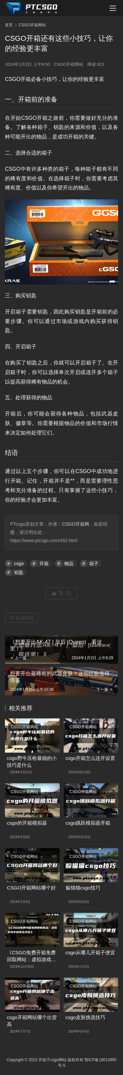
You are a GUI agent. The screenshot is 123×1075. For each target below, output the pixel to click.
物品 (68, 563)
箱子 (93, 563)
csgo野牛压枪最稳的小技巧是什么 (32, 761)
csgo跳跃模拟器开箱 (88, 823)
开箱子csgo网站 (52, 1060)
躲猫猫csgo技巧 (83, 887)
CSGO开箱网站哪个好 (31, 887)
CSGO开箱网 (75, 524)
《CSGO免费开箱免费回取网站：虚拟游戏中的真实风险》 (31, 956)
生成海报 (21, 617)
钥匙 (18, 572)
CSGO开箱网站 (68, 64)
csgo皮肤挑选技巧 (86, 1017)
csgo (19, 563)
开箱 (44, 563)
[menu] (113, 8)
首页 (9, 25)
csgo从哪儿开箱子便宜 (90, 952)
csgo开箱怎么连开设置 (90, 758)
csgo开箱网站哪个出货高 (32, 1020)
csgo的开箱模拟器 (27, 823)
